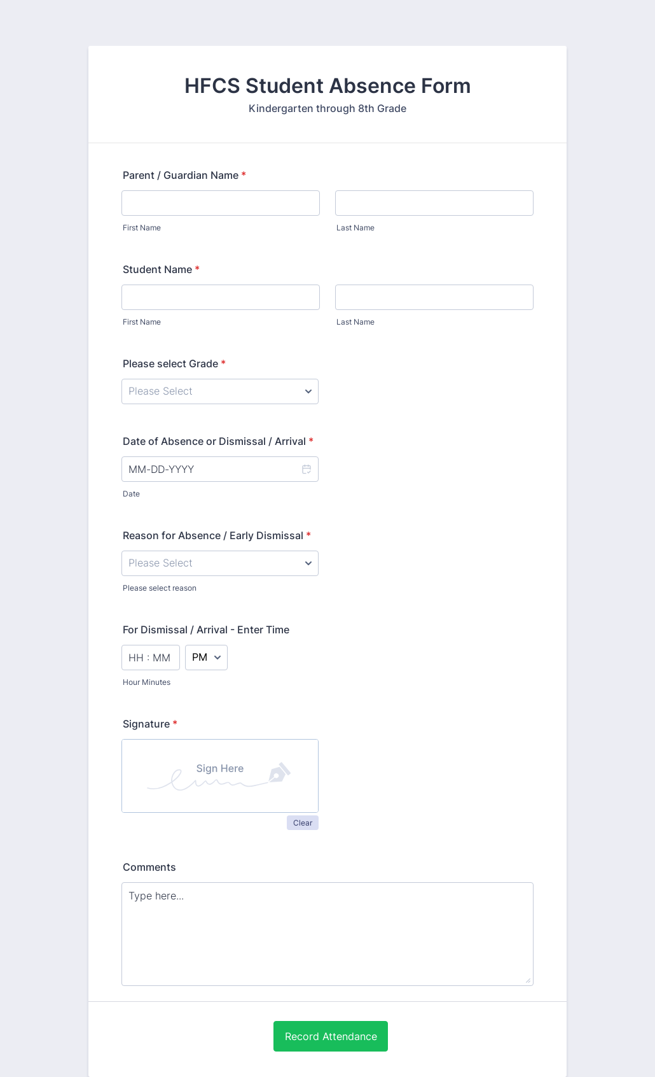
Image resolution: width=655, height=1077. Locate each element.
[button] (306, 469)
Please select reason (160, 588)
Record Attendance (331, 1036)
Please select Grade (174, 363)
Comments (149, 867)
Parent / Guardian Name (184, 175)
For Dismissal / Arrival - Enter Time (206, 629)
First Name (142, 227)
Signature (150, 723)
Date (131, 493)
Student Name (161, 269)
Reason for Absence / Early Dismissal (217, 535)
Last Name (355, 227)
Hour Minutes (146, 682)
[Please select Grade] (220, 391)
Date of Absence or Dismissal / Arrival (218, 441)
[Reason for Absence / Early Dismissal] (220, 563)
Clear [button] (302, 822)
